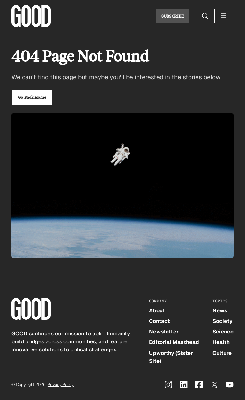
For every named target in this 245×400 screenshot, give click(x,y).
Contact (159, 321)
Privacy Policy (61, 384)
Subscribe (172, 16)
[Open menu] (223, 16)
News (219, 310)
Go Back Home (32, 97)
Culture (222, 353)
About (157, 310)
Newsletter (164, 331)
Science (223, 331)
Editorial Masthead (174, 342)
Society (222, 321)
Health (221, 342)
